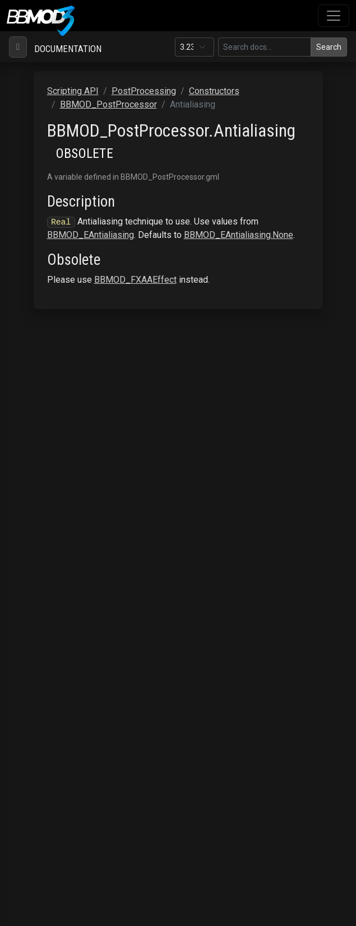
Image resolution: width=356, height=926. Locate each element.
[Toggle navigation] (333, 15)
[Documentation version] (194, 47)
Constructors (214, 91)
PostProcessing (144, 91)
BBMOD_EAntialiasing (90, 235)
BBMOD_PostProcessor (108, 104)
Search (328, 47)
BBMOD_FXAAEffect (135, 279)
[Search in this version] (264, 47)
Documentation (67, 48)
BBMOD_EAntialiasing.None (238, 235)
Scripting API (73, 91)
